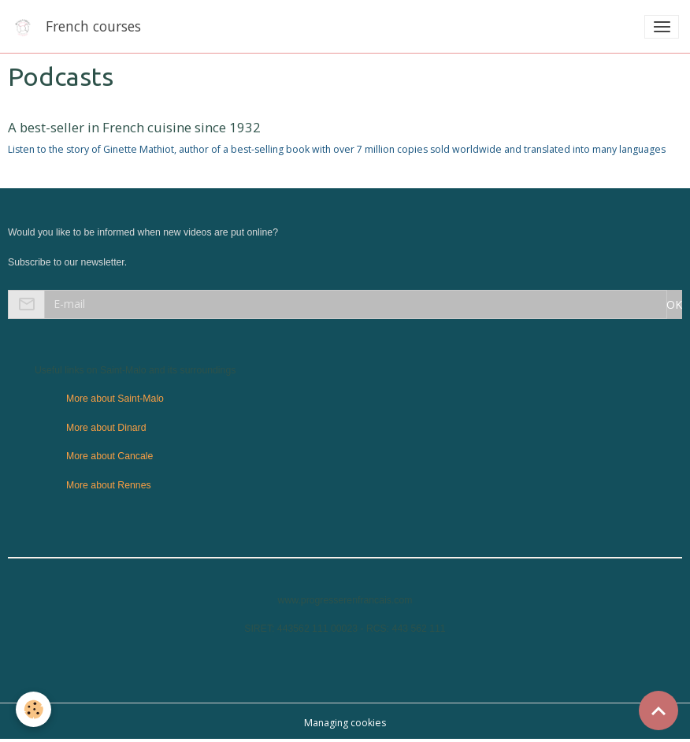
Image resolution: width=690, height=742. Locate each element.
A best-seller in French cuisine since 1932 (134, 127)
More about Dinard (106, 427)
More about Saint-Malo (115, 398)
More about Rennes (108, 485)
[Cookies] (33, 709)
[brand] (79, 26)
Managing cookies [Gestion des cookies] (345, 722)
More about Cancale (109, 456)
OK (674, 304)
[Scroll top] (658, 710)
